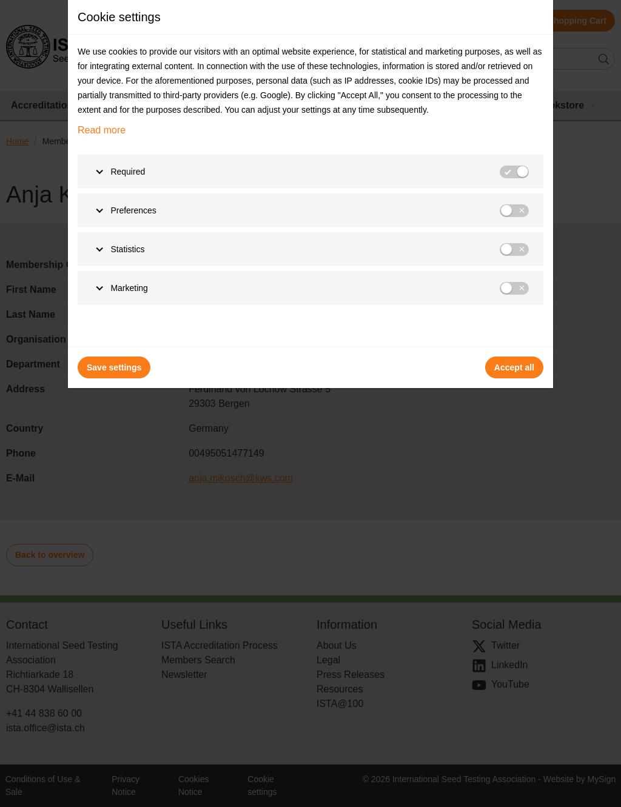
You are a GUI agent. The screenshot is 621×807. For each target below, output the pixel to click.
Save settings (114, 367)
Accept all (514, 367)
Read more (102, 130)
